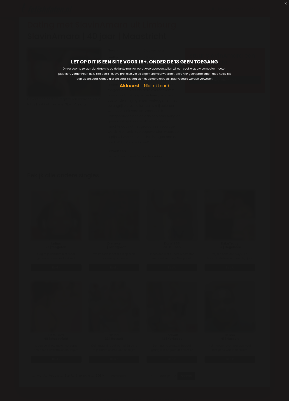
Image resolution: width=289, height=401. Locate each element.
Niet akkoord (156, 86)
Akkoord (129, 85)
